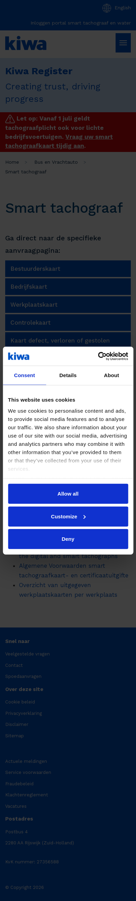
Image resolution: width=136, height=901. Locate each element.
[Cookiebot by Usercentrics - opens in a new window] (98, 356)
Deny (68, 539)
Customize (68, 516)
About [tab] (111, 375)
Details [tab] (68, 375)
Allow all (68, 494)
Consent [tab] (24, 375)
